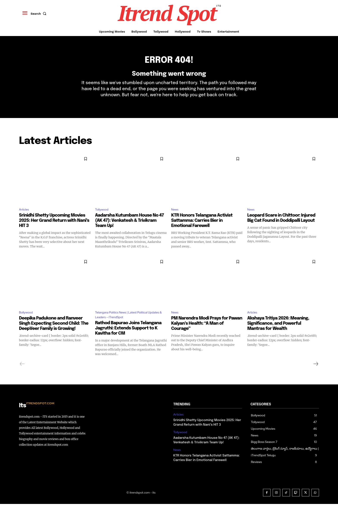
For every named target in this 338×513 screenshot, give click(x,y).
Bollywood (27, 320)
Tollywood (103, 216)
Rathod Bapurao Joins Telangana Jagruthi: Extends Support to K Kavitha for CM (128, 337)
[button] (39, 13)
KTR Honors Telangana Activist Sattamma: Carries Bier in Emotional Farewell (202, 228)
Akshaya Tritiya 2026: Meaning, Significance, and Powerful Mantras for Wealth (278, 331)
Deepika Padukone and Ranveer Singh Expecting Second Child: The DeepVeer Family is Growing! (53, 331)
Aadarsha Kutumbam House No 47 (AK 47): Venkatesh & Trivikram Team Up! (129, 228)
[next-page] (315, 373)
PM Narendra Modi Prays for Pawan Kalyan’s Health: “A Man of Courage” (206, 331)
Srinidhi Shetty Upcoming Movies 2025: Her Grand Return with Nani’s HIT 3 (54, 228)
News (175, 216)
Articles (25, 216)
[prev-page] (22, 373)
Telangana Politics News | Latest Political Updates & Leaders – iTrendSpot (126, 323)
